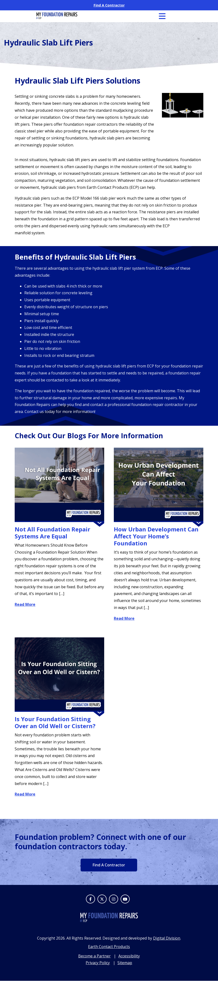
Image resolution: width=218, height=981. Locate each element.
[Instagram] (113, 899)
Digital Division (166, 938)
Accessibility (129, 956)
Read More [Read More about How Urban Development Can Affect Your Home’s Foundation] (124, 618)
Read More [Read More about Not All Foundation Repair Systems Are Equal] (25, 604)
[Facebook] (90, 899)
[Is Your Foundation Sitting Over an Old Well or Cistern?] (59, 674)
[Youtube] (125, 899)
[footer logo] (109, 920)
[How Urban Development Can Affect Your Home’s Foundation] (158, 485)
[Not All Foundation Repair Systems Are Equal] (59, 485)
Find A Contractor (109, 5)
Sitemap (124, 963)
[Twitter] (102, 899)
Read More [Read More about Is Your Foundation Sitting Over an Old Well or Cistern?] (25, 794)
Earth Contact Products (109, 946)
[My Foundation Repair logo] (56, 17)
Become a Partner (94, 956)
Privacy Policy (98, 963)
